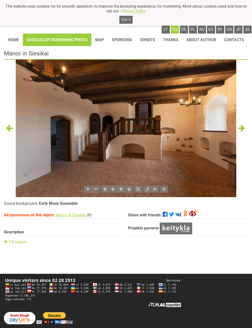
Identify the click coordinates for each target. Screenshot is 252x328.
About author (201, 39)
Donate (147, 39)
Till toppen (15, 242)
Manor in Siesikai (71, 215)
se (247, 29)
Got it (126, 19)
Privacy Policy (134, 11)
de (183, 29)
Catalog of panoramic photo (57, 39)
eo (210, 29)
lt (166, 29)
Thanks (170, 39)
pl (192, 29)
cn (229, 29)
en (174, 29)
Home (13, 39)
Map (99, 39)
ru (202, 29)
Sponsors (122, 39)
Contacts (234, 39)
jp (238, 29)
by (220, 29)
